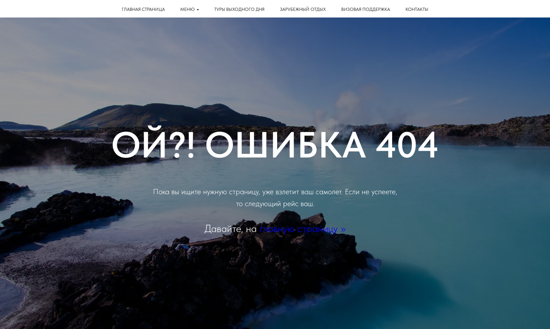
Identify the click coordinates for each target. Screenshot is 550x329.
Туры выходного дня (239, 9)
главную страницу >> (303, 228)
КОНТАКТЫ (416, 9)
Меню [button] (187, 9)
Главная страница (143, 9)
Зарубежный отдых (303, 9)
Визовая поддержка (365, 9)
